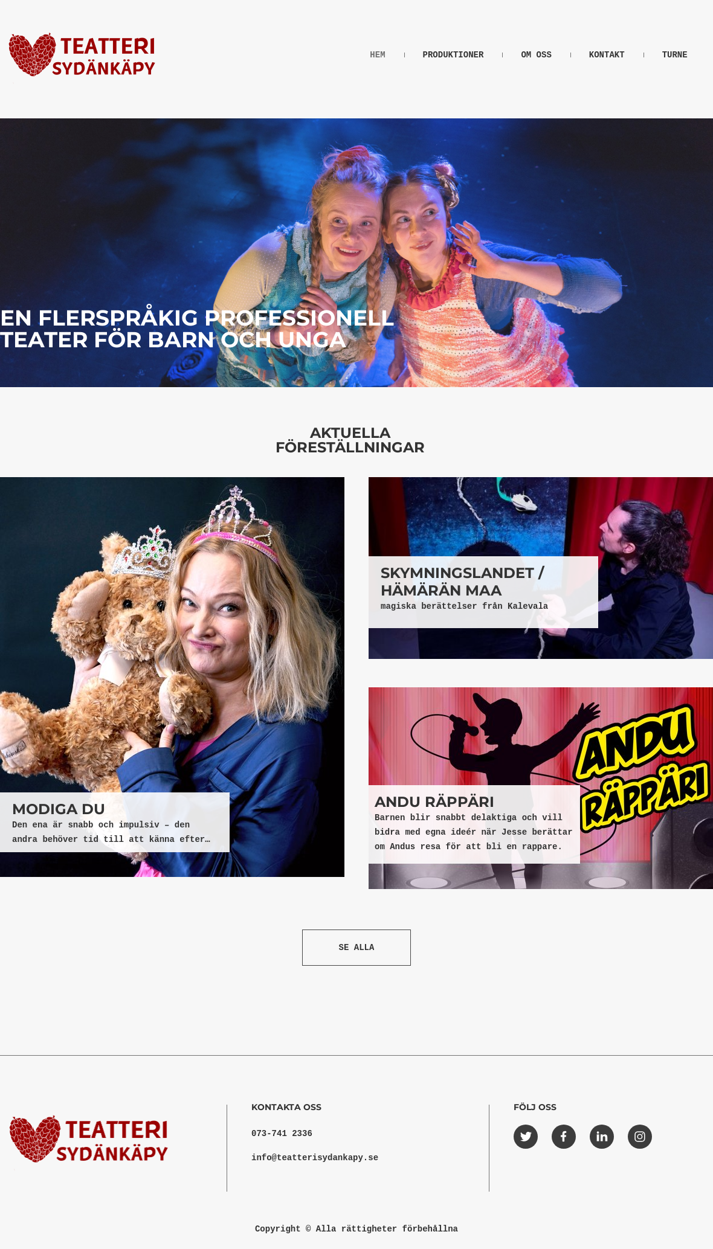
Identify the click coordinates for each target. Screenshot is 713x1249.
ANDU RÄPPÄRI (434, 802)
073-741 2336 (281, 1133)
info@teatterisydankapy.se (314, 1158)
